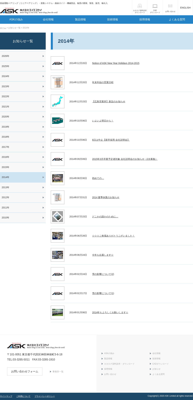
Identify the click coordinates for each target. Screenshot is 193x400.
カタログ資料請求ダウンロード (140, 11)
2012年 (5, 197)
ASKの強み (16, 19)
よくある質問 (177, 19)
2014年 (5, 177)
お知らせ (156, 369)
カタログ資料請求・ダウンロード (119, 364)
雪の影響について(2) (103, 274)
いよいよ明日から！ (102, 120)
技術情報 (112, 19)
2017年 (5, 147)
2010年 (5, 217)
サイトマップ (6, 396)
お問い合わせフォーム (24, 371)
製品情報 (80, 19)
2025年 (5, 66)
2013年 (5, 187)
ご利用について (23, 396)
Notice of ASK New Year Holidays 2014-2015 (115, 63)
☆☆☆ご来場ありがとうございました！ (113, 235)
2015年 (5, 167)
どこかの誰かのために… (105, 216)
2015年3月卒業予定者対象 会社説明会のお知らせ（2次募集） (125, 159)
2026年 (5, 56)
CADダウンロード (155, 11)
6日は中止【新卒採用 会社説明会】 (111, 139)
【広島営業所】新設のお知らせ (108, 101)
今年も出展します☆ (102, 255)
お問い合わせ (170, 11)
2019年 (5, 126)
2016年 (5, 157)
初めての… (98, 178)
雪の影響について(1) (103, 293)
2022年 (5, 96)
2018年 (5, 136)
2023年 (5, 86)
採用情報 (144, 19)
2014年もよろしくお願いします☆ (110, 312)
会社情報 (48, 19)
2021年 (5, 106)
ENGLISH (185, 7)
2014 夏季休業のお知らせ (105, 197)
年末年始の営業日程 (102, 82)
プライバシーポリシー (45, 396)
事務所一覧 (57, 371)
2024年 (5, 76)
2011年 (5, 207)
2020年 (5, 116)
